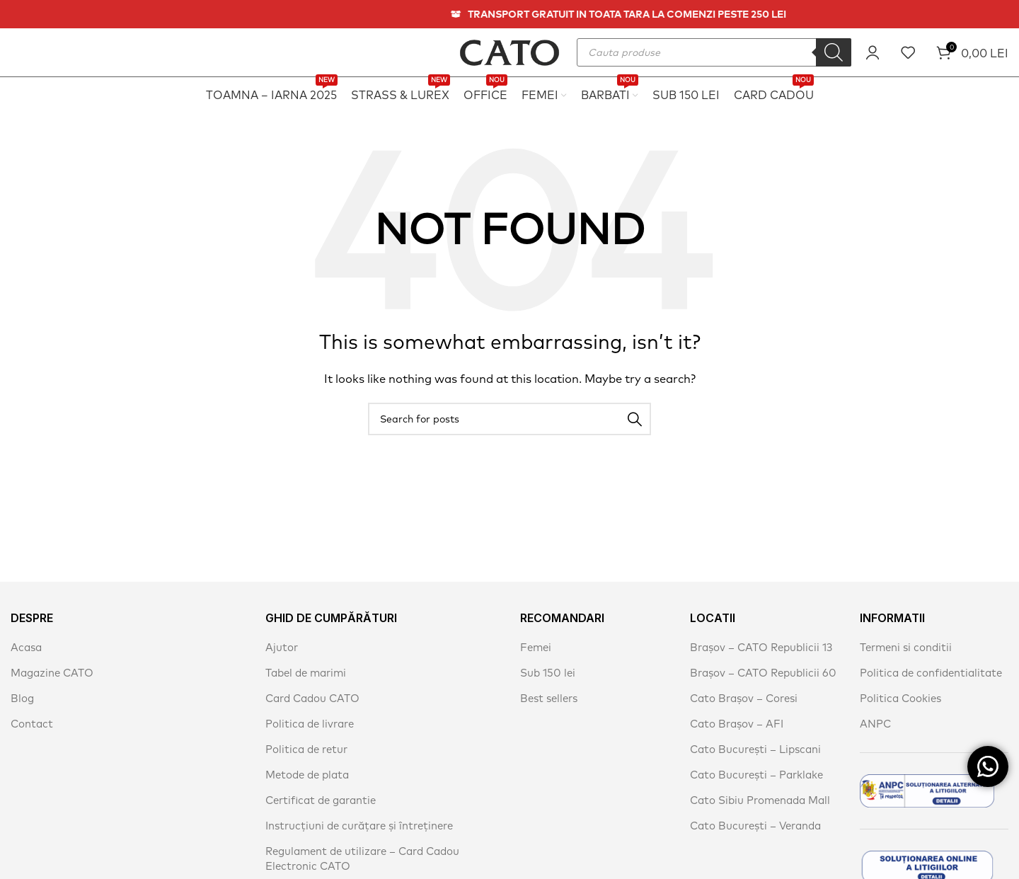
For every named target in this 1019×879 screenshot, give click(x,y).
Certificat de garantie (320, 800)
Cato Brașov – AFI (736, 723)
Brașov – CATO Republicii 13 (761, 647)
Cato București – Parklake (756, 774)
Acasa (26, 647)
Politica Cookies (900, 698)
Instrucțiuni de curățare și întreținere (359, 825)
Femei (535, 647)
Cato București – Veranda (755, 825)
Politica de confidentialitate (931, 672)
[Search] (833, 52)
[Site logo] (509, 51)
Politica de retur (306, 749)
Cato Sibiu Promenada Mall (760, 800)
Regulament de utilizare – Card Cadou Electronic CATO (362, 858)
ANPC (875, 723)
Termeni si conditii (906, 647)
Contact (32, 723)
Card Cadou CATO (312, 698)
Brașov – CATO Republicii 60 (763, 672)
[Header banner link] (509, 14)
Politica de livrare (309, 723)
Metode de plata (307, 774)
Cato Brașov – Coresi (744, 698)
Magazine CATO (52, 672)
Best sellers (548, 698)
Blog (22, 698)
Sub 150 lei (547, 672)
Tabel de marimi (305, 672)
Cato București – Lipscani (755, 749)
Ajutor (281, 647)
